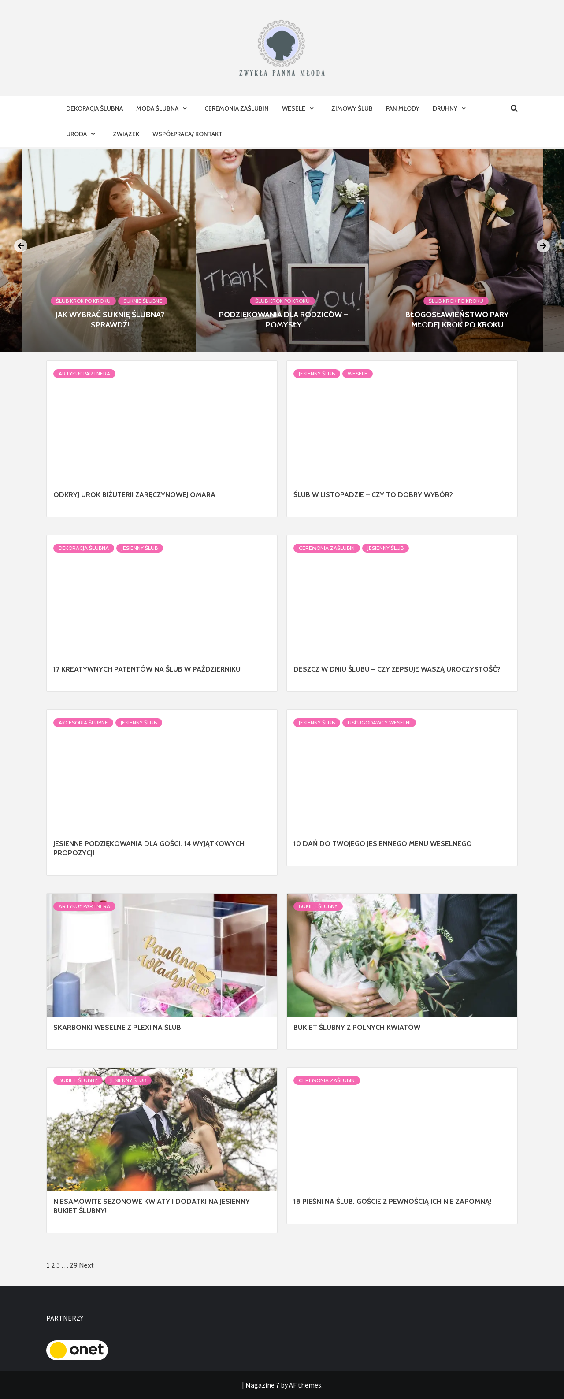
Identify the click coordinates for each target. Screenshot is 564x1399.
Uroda (83, 134)
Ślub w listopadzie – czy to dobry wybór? (373, 494)
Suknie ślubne (142, 300)
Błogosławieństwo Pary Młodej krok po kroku (457, 320)
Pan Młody (402, 108)
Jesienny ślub (317, 373)
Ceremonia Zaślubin (236, 108)
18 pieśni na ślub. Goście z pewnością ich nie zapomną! (392, 1201)
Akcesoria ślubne (83, 722)
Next (86, 1265)
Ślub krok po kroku (83, 300)
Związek (126, 134)
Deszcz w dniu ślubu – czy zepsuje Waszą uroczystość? (397, 669)
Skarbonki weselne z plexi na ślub (117, 1027)
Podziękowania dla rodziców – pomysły (283, 320)
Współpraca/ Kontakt (187, 134)
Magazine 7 (262, 1384)
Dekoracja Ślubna (94, 108)
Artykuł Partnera (84, 373)
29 (74, 1265)
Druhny (451, 108)
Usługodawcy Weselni (379, 722)
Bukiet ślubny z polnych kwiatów (356, 1027)
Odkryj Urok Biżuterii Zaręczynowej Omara (134, 494)
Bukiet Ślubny (318, 906)
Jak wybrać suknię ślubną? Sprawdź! (110, 320)
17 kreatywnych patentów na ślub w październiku (147, 669)
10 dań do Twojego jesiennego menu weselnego (382, 843)
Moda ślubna (163, 108)
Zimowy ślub (352, 108)
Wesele (300, 108)
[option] (282, 250)
